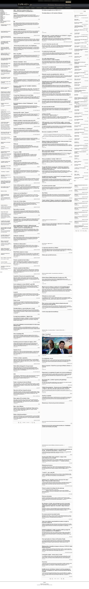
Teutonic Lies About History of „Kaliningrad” (23, 128)
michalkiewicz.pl (2, 13)
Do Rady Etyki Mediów (77, 164)
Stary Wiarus (76, 94)
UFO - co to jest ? (17, 168)
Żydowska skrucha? (77, 84)
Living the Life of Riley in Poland (79, 177)
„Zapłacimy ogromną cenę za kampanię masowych (57, 219)
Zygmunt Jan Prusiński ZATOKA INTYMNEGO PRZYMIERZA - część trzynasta (81, 226)
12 (57, 578)
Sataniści (15, 13)
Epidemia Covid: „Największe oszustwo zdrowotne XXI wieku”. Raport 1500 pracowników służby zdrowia (55, 480)
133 (28, 422)
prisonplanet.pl (2, 12)
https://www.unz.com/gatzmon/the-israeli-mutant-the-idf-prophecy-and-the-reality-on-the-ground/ (56, 452)
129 (23, 422)
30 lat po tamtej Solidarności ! (19, 29)
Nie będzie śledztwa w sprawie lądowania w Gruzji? (24, 308)
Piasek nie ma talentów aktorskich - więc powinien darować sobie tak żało (57, 273)
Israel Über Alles (76, 53)
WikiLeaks (15, 143)
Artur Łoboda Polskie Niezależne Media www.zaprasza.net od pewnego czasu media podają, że (57, 490)
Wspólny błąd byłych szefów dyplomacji (79, 72)
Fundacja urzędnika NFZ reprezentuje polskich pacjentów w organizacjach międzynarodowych (81, 98)
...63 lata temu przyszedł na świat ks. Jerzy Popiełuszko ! (25, 45)
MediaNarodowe (2, 18)
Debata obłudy (76, 19)
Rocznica (15, 77)
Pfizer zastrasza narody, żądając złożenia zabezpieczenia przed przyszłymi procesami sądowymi (55, 304)
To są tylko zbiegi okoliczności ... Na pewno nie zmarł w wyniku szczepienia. (51, 59)
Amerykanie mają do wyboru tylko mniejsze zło (81, 39)
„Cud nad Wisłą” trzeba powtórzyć (79, 132)
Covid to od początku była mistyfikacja (50, 311)
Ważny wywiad (16, 300)
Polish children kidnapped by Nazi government (23, 366)
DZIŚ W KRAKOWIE (59, 7)
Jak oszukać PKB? (77, 122)
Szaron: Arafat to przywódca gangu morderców (81, 36)
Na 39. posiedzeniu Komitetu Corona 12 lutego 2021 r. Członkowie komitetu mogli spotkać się (57, 564)
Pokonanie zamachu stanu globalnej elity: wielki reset (53, 74)
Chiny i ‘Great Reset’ (46, 334)
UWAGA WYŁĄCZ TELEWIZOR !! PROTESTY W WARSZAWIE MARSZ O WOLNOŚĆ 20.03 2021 (56, 224)
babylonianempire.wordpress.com (5, 14)
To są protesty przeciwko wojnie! (49, 185)
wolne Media (2, 22)
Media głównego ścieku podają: (56, 516)
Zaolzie (15, 136)
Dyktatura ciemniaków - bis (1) (19, 61)
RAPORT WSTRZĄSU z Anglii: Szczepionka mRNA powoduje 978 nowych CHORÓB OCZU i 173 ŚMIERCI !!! (56, 530)
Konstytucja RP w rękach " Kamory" (21, 112)
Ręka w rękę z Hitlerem (18, 406)
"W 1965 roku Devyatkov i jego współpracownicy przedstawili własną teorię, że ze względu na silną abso (57, 53)
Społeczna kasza (76, 135)
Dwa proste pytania (77, 59)
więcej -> (75, 180)
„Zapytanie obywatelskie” (78, 69)
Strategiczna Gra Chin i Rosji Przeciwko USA (80, 148)
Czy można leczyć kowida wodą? (49, 51)
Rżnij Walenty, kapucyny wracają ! (20, 251)
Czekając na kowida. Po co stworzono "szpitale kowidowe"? (50, 114)
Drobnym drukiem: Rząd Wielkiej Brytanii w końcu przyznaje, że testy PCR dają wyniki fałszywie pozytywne (57, 142)
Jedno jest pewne (76, 155)
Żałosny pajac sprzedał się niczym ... (49, 254)
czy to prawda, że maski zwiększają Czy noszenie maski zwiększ (57, 135)
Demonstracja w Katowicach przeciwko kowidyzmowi (53, 402)
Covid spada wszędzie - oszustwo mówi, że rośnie (52, 554)
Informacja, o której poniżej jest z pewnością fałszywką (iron (57, 475)
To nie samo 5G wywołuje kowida (49, 67)
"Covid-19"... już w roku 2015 (48, 472)
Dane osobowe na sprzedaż (19, 209)
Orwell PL (1, 17)
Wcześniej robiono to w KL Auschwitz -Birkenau (52, 13)
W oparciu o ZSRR (17, 152)
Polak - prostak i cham (77, 79)
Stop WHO (1, 20)
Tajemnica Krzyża (17, 349)
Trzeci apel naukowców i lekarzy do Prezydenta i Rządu (53, 539)
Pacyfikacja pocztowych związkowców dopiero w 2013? (24, 341)
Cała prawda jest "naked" (78, 56)
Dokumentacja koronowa (47, 465)
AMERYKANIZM (77, 138)
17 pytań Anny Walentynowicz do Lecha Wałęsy (23, 95)
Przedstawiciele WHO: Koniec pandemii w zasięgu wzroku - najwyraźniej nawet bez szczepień (54, 457)
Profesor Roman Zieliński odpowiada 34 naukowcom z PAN (54, 277)
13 (58, 578)
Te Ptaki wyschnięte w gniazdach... (20, 357)
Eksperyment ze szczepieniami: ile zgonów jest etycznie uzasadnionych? (57, 372)
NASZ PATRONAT (51, 7)
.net (41, 0)
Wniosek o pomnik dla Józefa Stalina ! (21, 260)
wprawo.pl (1, 9)
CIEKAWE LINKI (39, 7)
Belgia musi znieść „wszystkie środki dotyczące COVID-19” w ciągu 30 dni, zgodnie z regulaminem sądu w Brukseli (56, 36)
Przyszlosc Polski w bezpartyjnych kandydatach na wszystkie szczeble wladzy (81, 49)
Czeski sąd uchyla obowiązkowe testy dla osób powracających (55, 99)
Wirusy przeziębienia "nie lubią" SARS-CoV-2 (51, 158)
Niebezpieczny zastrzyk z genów (48, 296)
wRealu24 (1, 19)
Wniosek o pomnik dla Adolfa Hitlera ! (21, 268)
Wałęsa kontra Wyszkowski (19, 69)
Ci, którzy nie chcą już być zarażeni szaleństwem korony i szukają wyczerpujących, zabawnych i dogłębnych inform (56, 467)
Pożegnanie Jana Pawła (77, 82)
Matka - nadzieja (76, 174)
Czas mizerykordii (77, 33)
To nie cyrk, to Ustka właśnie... (19, 201)
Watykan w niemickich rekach (19, 217)
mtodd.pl (1, 16)
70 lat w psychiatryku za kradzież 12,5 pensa (80, 42)
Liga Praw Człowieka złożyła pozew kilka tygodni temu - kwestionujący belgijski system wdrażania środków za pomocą (56, 39)
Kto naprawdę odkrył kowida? (48, 106)
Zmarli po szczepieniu (46, 395)
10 (55, 578)
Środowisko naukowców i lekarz (56, 541)
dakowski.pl (2, 10)
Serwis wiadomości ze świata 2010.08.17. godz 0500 (24, 284)
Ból (14, 21)
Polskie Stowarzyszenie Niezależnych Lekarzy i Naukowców (5, 21)
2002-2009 (45, 7)
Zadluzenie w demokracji (18, 235)
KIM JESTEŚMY (21, 7)
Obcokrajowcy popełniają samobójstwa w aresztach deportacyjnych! (80, 91)
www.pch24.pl (2, 11)
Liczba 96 (15, 292)
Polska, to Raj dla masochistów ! (20, 414)
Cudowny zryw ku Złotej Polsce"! (20, 193)
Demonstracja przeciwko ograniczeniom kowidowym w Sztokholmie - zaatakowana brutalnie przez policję (56, 426)
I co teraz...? (76, 158)
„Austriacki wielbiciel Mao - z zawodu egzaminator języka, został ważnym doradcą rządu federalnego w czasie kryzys (57, 498)
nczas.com (1, 15)
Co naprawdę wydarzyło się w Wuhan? (50, 247)
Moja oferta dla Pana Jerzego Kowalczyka (22, 390)
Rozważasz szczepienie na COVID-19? (50, 131)
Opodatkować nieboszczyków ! (19, 243)
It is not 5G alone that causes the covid (50, 44)
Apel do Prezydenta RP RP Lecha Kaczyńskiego (81, 145)
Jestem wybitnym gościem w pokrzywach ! (22, 185)
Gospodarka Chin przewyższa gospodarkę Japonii (23, 276)
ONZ (14, 374)
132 (27, 422)
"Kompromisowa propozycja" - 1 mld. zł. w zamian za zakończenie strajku (80, 26)
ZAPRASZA (47, 0)
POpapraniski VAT (17, 160)
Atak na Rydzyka (76, 109)
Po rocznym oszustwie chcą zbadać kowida (51, 514)
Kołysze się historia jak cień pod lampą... (21, 37)
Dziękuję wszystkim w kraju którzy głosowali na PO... (24, 120)
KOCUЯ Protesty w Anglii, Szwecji (57, 243)
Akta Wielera (45, 192)
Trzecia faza (44, 561)
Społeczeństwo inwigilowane (78, 116)
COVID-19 (33, 7)
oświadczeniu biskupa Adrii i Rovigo (57, 383)
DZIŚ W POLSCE (68, 7)
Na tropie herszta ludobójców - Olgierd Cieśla (22, 316)
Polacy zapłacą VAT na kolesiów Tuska (21, 398)
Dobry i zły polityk (17, 53)
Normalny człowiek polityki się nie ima (79, 129)
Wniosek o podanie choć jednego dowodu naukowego (53, 488)
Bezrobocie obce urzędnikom (78, 22)
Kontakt (44, 582)
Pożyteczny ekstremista (47, 496)
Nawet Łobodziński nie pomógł (78, 119)
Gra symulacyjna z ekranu (47, 358)
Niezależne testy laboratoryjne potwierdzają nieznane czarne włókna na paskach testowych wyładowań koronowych (57, 91)
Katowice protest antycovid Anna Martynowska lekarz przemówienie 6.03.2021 (57, 421)
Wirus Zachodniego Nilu (18, 333)
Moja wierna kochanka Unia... (19, 177)
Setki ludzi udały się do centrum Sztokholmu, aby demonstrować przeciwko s (57, 444)
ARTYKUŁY (27, 7)
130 (24, 422)
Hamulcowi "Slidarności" (78, 161)
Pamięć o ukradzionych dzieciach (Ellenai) (22, 382)
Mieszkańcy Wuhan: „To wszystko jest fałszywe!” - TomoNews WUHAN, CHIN (57, 329)
